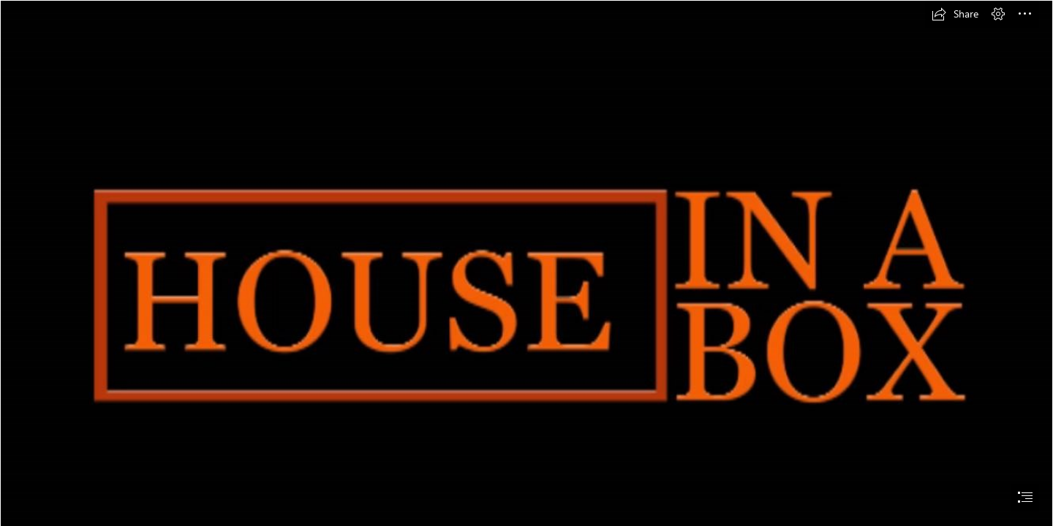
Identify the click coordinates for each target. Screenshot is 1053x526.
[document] (526, 263)
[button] (955, 14)
